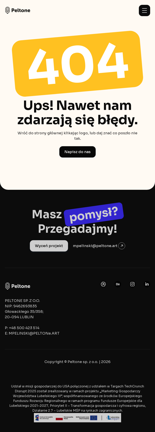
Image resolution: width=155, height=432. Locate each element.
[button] (144, 10)
